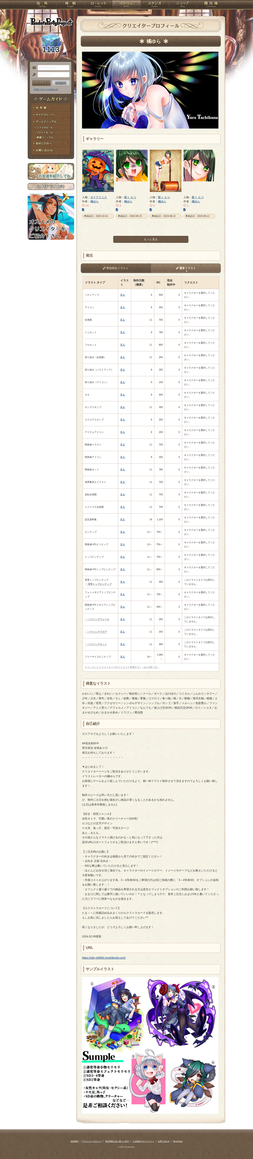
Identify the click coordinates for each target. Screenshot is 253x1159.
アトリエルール (51, 132)
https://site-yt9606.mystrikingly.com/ (104, 957)
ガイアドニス (98, 197)
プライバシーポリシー (92, 1141)
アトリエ (126, 5)
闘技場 (211, 5)
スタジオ (155, 5)
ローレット (98, 5)
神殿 (70, 5)
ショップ (183, 5)
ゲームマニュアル (51, 121)
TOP (42, 5)
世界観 (51, 108)
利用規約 (74, 1141)
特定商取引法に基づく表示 (117, 1141)
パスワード (33, 75)
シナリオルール (51, 127)
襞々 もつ (130, 197)
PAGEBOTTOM (243, 1148)
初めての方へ (51, 143)
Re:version (178, 1141)
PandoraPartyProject (51, 22)
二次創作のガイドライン (143, 1141)
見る (122, 295)
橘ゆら (94, 201)
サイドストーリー (51, 115)
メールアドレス (33, 68)
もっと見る (151, 239)
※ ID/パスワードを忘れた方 (46, 89)
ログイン (41, 83)
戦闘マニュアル (51, 137)
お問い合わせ (51, 150)
